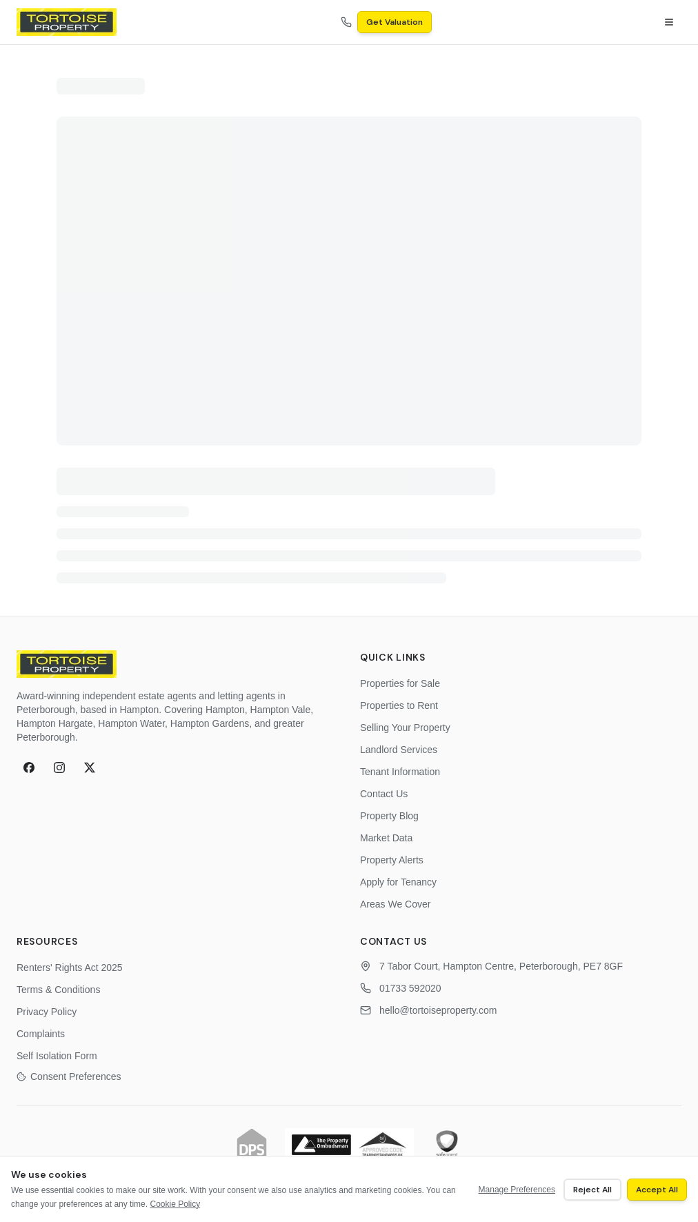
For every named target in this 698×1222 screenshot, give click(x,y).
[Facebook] (29, 767)
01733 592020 (410, 988)
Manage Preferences (517, 1189)
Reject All (592, 1189)
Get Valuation (394, 22)
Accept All (657, 1189)
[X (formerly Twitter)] (89, 767)
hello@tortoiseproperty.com (438, 1010)
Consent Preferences (69, 1076)
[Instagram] (59, 767)
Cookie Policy (175, 1204)
